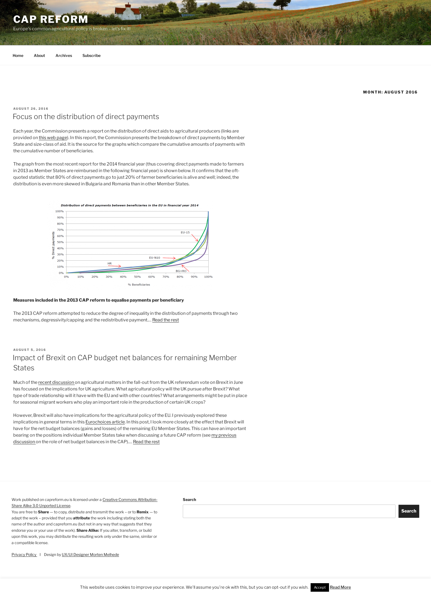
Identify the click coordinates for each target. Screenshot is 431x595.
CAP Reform (51, 19)
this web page (53, 137)
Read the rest (165, 320)
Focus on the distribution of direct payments (86, 116)
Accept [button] (320, 587)
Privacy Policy (24, 554)
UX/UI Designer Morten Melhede (90, 554)
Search (189, 499)
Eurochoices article (105, 422)
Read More (340, 587)
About (39, 55)
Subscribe (91, 55)
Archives (64, 55)
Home (18, 55)
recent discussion (56, 382)
